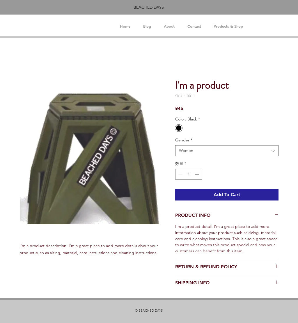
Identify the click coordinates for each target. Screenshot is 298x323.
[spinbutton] (188, 174)
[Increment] (197, 174)
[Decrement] (179, 174)
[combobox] (227, 150)
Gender (183, 140)
